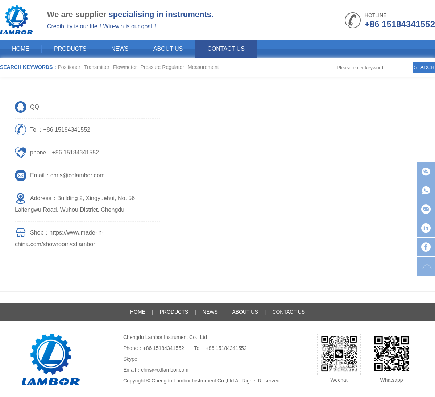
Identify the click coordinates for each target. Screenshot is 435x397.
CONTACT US (226, 49)
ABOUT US (168, 49)
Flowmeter (125, 67)
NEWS (120, 49)
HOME (20, 49)
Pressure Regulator (162, 67)
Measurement (203, 67)
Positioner (69, 67)
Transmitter (96, 67)
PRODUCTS (70, 49)
